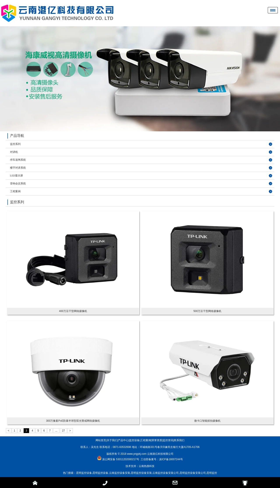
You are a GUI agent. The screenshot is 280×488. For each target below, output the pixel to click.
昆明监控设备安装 (141, 472)
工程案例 (15, 191)
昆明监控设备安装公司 (193, 472)
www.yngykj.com (137, 453)
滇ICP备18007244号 (171, 459)
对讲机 (14, 151)
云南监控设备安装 (119, 472)
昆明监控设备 (84, 472)
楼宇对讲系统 (18, 167)
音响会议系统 (18, 183)
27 (63, 430)
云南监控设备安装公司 (165, 472)
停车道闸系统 (18, 159)
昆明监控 (211, 472)
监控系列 (15, 144)
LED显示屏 (16, 175)
